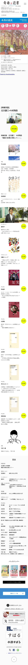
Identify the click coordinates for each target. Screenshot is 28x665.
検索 (25, 15)
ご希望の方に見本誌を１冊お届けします (14, 608)
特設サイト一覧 (14, 593)
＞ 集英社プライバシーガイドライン (14, 653)
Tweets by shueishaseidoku (7, 74)
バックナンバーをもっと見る (14, 582)
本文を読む (14, 128)
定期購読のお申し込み (16, 605)
